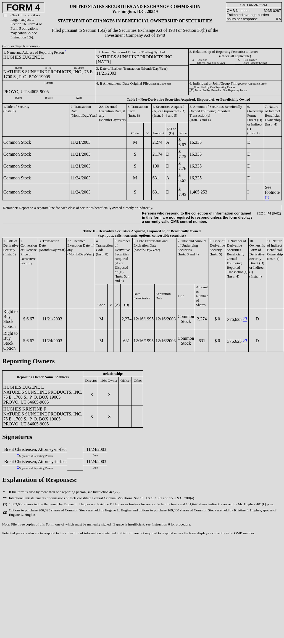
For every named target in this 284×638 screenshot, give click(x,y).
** (18, 455)
